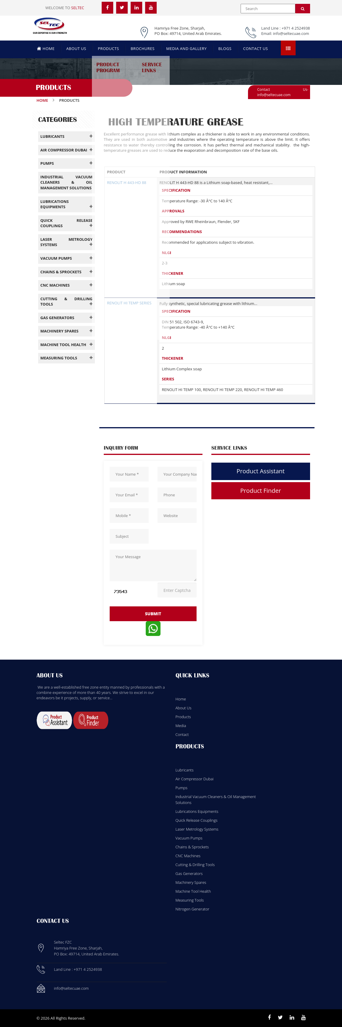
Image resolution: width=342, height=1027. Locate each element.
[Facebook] (108, 7)
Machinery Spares (191, 882)
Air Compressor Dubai (195, 778)
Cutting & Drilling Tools (195, 864)
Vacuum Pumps (189, 838)
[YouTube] (151, 7)
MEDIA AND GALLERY (186, 48)
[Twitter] (122, 7)
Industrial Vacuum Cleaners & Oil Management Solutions (216, 799)
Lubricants (185, 770)
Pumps (182, 787)
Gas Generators (189, 873)
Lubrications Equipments (197, 811)
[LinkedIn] (137, 7)
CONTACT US (255, 48)
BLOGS (224, 48)
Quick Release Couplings (197, 820)
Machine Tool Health (193, 891)
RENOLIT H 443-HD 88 (126, 182)
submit (153, 613)
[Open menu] (288, 48)
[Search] (302, 8)
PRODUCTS (108, 48)
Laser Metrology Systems (197, 829)
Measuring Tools (190, 900)
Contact (182, 734)
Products (183, 716)
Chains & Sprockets (192, 847)
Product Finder (260, 491)
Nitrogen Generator (193, 909)
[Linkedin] (292, 1017)
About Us (184, 707)
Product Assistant (260, 471)
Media (181, 725)
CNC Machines (188, 855)
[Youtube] (303, 1017)
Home (42, 100)
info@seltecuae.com (291, 33)
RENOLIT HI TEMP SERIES (129, 303)
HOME (46, 48)
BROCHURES (143, 48)
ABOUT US (76, 48)
